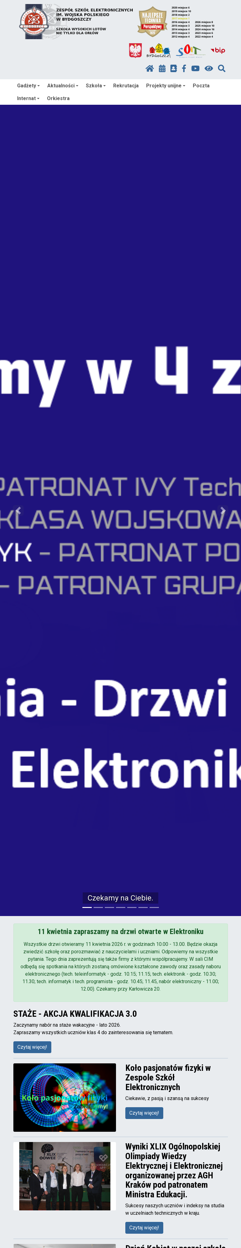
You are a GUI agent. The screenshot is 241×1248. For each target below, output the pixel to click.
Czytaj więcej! (32, 1047)
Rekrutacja (126, 86)
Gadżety (28, 86)
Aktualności (62, 86)
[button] (18, 510)
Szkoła (96, 86)
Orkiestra (58, 98)
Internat (28, 98)
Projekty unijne (165, 86)
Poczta (201, 86)
